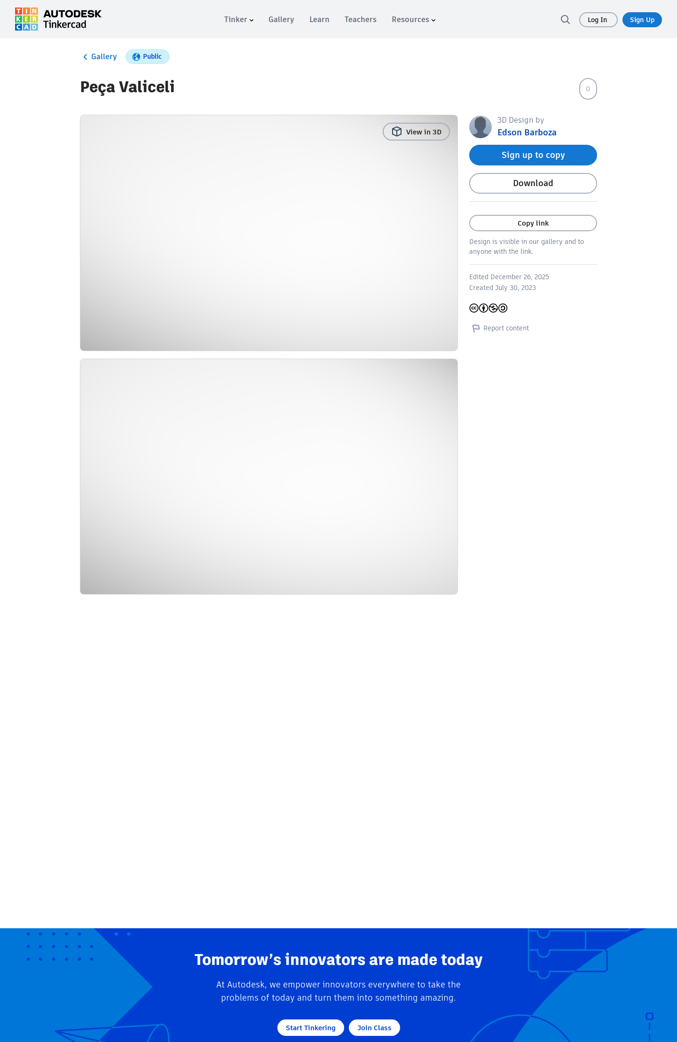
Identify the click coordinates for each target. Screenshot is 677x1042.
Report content (499, 328)
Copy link (533, 223)
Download (533, 183)
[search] (565, 19)
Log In (598, 19)
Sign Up (642, 19)
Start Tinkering (311, 1028)
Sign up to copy (533, 155)
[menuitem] (239, 19)
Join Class (374, 1028)
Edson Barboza (527, 132)
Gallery (98, 57)
